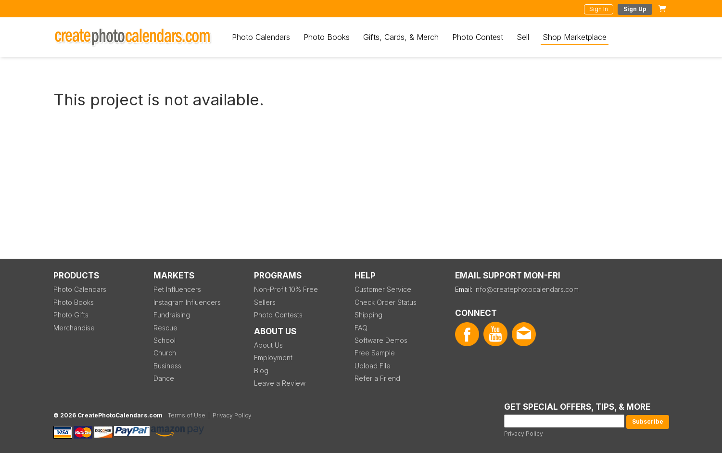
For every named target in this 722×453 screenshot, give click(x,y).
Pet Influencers (177, 289)
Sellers (265, 302)
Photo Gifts (71, 315)
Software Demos (381, 340)
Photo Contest (477, 37)
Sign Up (634, 9)
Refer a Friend (377, 378)
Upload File (373, 366)
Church (164, 353)
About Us (268, 345)
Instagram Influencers (187, 302)
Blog (261, 370)
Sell (523, 37)
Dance (163, 378)
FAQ (361, 328)
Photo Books (327, 37)
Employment (273, 357)
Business (167, 366)
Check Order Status (386, 302)
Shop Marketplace (575, 37)
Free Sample (375, 353)
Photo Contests (278, 315)
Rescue (165, 328)
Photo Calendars (261, 37)
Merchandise (74, 328)
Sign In (598, 9)
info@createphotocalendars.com (526, 289)
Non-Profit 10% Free (286, 289)
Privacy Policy (523, 433)
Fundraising (171, 315)
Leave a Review (279, 383)
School (164, 340)
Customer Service (383, 289)
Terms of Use (186, 415)
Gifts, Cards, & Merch (401, 37)
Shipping (368, 315)
